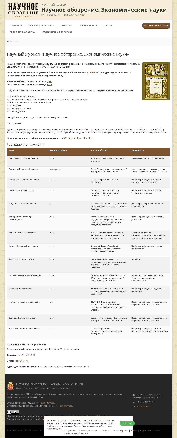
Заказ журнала (88, 25)
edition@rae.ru (21, 360)
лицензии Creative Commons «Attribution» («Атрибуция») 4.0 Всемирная (75, 416)
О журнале (16, 25)
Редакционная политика (57, 32)
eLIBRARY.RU (93, 72)
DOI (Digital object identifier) (78, 138)
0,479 (49, 84)
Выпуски (67, 25)
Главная (13, 41)
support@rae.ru (48, 402)
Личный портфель (156, 25)
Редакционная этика (22, 32)
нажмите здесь (54, 428)
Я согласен (127, 423)
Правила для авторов (41, 25)
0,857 (49, 81)
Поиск (109, 25)
